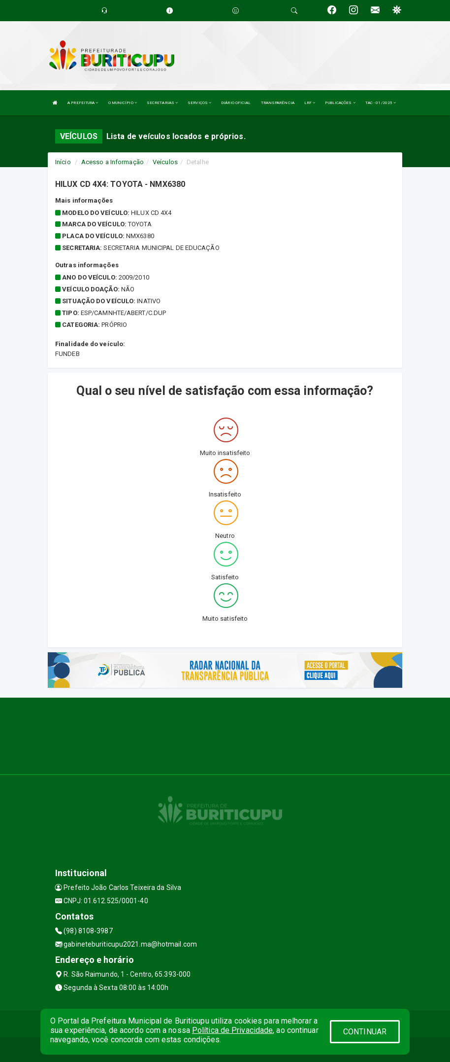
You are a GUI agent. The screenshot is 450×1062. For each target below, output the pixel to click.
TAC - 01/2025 (380, 103)
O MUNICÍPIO (122, 103)
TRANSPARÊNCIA (277, 103)
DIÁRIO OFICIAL (236, 103)
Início (63, 162)
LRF (310, 103)
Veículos (165, 162)
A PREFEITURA (82, 103)
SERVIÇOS (199, 103)
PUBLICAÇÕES (340, 103)
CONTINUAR (364, 1031)
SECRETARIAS (162, 103)
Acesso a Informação (112, 162)
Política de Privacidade (232, 1030)
